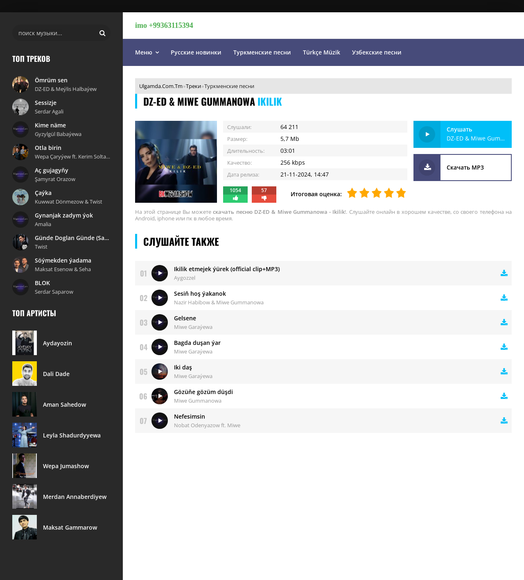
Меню (143, 52)
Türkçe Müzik (321, 52)
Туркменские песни (262, 52)
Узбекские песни (377, 52)
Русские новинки (196, 52)
